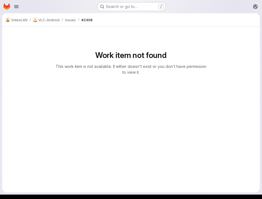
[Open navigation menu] (16, 6)
